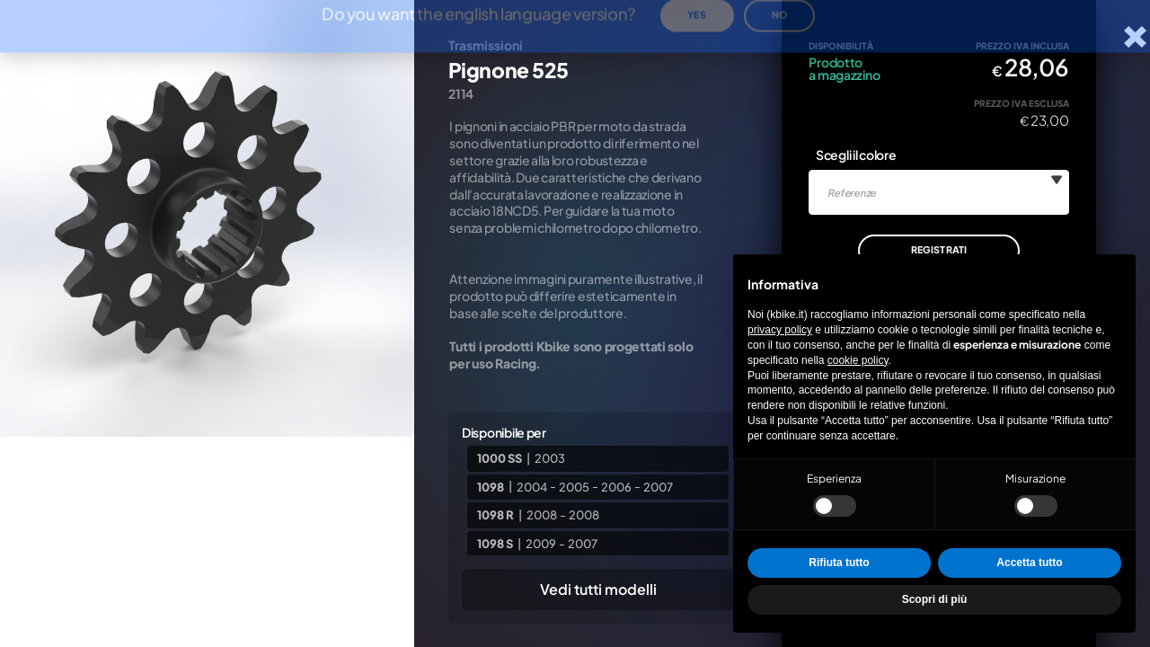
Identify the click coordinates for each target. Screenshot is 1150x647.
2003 (550, 458)
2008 (541, 515)
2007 (658, 486)
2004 (532, 486)
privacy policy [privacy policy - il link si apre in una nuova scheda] (780, 330)
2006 (616, 486)
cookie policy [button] (858, 360)
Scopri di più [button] (935, 599)
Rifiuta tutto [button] (839, 562)
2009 (541, 543)
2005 (574, 486)
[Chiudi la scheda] (1135, 37)
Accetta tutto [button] (1029, 562)
